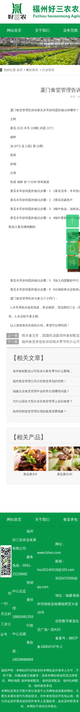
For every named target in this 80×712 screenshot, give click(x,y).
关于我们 (42, 30)
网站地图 (14, 680)
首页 (20, 70)
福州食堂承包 (43, 685)
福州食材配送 (30, 680)
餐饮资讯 (32, 70)
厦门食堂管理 (19, 298)
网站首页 (14, 30)
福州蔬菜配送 (51, 680)
